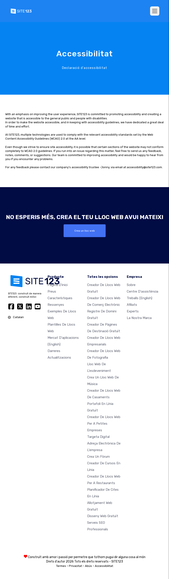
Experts (133, 311)
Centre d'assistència (142, 291)
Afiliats (132, 304)
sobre (131, 285)
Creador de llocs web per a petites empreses (103, 423)
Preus (52, 291)
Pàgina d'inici (58, 285)
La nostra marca (139, 318)
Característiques (60, 298)
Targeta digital (98, 437)
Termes (61, 565)
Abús (88, 565)
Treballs (139, 298)
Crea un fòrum (98, 456)
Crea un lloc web (84, 230)
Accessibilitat (104, 565)
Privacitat (75, 565)
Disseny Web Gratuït (102, 516)
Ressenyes (56, 304)
